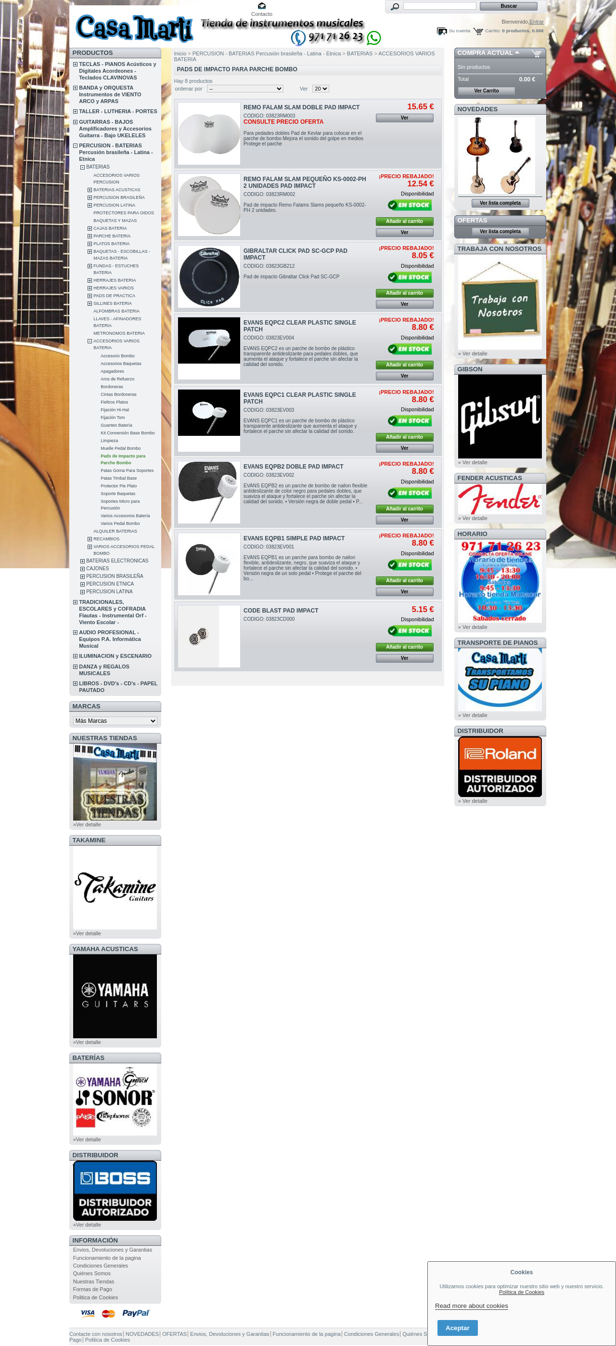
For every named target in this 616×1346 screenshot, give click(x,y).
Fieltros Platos (114, 402)
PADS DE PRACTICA (114, 295)
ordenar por (189, 88)
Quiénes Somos (92, 1273)
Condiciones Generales (100, 1265)
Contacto (261, 14)
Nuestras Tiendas (94, 1281)
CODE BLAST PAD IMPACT (281, 610)
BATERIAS (98, 167)
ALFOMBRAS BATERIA (116, 311)
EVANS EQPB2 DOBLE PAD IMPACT (294, 466)
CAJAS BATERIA (110, 228)
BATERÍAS (88, 1057)
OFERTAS (473, 220)
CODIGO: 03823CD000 (269, 619)
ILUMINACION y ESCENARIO (115, 656)
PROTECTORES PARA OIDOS (123, 212)
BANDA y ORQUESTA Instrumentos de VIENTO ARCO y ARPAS (110, 94)
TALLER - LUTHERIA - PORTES (118, 111)
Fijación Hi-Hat (115, 409)
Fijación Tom (113, 417)
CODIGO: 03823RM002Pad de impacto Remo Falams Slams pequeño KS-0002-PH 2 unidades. (305, 202)
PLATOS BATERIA (111, 243)
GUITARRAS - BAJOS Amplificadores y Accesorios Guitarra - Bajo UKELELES (115, 128)
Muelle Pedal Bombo (121, 448)
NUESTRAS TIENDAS (105, 738)
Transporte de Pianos (498, 642)
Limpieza (109, 440)
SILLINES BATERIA (112, 303)
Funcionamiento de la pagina (107, 1258)
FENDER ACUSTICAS (490, 478)
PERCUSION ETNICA (110, 584)
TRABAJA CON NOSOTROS (500, 248)
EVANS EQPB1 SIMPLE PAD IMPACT (294, 538)
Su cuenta (459, 30)
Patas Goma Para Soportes (127, 470)
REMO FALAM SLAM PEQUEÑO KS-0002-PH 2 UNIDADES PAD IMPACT (305, 182)
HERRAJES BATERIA (114, 280)
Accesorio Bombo (118, 355)
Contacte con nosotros (95, 1334)
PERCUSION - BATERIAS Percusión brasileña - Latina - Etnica (116, 152)
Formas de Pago (92, 1289)
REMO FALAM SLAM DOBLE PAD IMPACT (301, 107)
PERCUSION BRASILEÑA (119, 197)
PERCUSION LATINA (114, 205)
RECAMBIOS (106, 538)
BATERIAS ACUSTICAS (116, 189)
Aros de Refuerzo (117, 379)
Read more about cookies (471, 1305)
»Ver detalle (87, 824)
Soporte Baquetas (118, 493)
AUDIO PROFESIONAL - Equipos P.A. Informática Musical (110, 639)
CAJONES (97, 568)
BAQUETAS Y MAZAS (115, 220)
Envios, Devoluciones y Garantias (112, 1250)
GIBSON (470, 369)
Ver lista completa (500, 203)
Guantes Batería (116, 425)
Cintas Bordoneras (119, 394)
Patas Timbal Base (119, 478)
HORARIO (473, 533)
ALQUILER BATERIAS (115, 531)
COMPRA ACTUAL (485, 52)
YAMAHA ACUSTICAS (105, 949)
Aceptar (458, 1328)
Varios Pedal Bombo (120, 523)
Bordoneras (112, 386)
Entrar (536, 22)
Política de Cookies (521, 1292)
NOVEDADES (478, 109)
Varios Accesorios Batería (125, 515)
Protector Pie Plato (119, 486)
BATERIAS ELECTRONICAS (117, 560)
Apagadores (112, 371)
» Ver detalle (473, 353)
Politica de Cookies (95, 1297)
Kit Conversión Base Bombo (128, 433)
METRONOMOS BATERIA (119, 333)
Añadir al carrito (404, 221)
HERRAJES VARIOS (113, 288)
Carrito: (492, 30)
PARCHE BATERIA (111, 236)
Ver (304, 88)
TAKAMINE (89, 840)
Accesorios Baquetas (121, 363)
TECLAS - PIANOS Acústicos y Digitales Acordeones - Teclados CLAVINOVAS (117, 70)
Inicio (180, 53)
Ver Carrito (486, 90)
